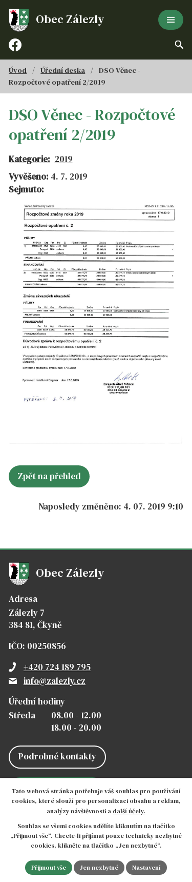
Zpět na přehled (49, 476)
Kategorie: (29, 159)
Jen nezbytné (99, 868)
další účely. (129, 811)
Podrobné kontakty (57, 756)
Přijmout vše (48, 868)
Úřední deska (62, 70)
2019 (64, 159)
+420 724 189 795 (57, 667)
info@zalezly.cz (55, 681)
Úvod (18, 70)
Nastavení (146, 868)
